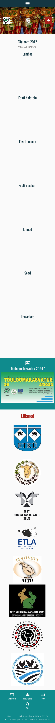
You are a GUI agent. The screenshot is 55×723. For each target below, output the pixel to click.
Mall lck (27, 719)
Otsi (27, 708)
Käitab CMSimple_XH (14, 719)
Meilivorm (11, 699)
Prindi (43, 699)
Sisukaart (27, 699)
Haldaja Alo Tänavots (41, 719)
